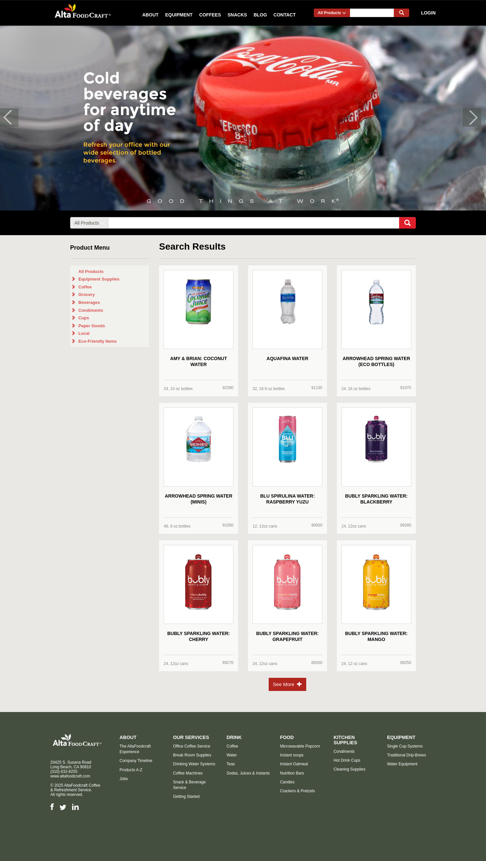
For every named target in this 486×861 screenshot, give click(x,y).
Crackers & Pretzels (297, 791)
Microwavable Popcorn (300, 746)
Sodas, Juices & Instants (248, 773)
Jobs (124, 778)
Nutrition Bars (292, 773)
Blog (260, 14)
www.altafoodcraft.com (70, 776)
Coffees (210, 14)
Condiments (344, 751)
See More (287, 684)
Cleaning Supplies (349, 769)
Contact (285, 14)
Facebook (52, 806)
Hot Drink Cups (347, 760)
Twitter (63, 807)
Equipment (179, 14)
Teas (231, 764)
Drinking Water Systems (194, 764)
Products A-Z (131, 770)
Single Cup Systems (404, 746)
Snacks (237, 14)
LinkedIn (75, 807)
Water (232, 755)
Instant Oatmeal (294, 764)
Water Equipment (402, 764)
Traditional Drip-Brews (406, 755)
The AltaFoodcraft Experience (135, 749)
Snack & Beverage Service (189, 785)
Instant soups (291, 755)
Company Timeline (136, 760)
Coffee (232, 746)
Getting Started (186, 796)
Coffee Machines (187, 773)
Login (428, 12)
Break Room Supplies (192, 755)
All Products (332, 13)
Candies (287, 782)
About (150, 14)
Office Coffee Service (191, 746)
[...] (372, 13)
